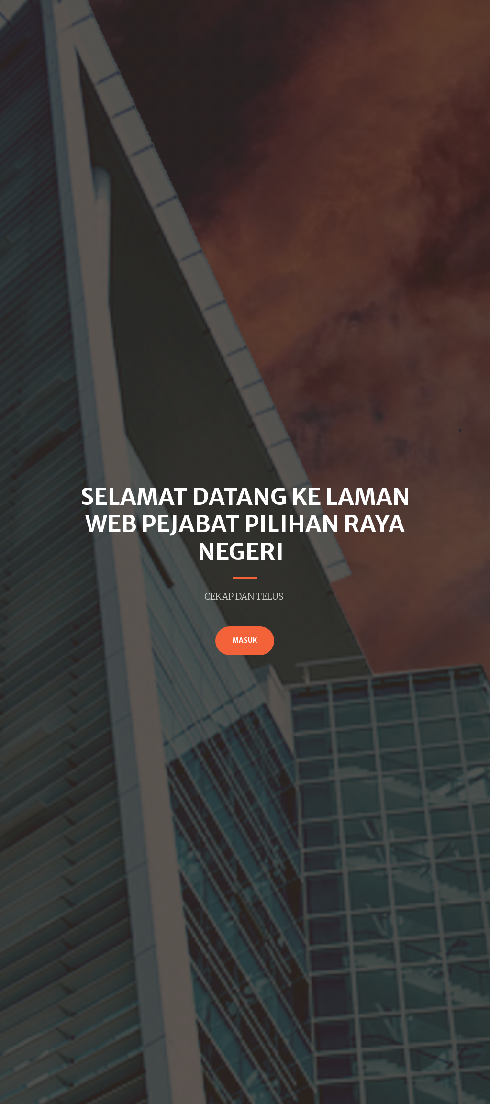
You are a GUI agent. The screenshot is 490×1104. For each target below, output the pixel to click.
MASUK (245, 640)
